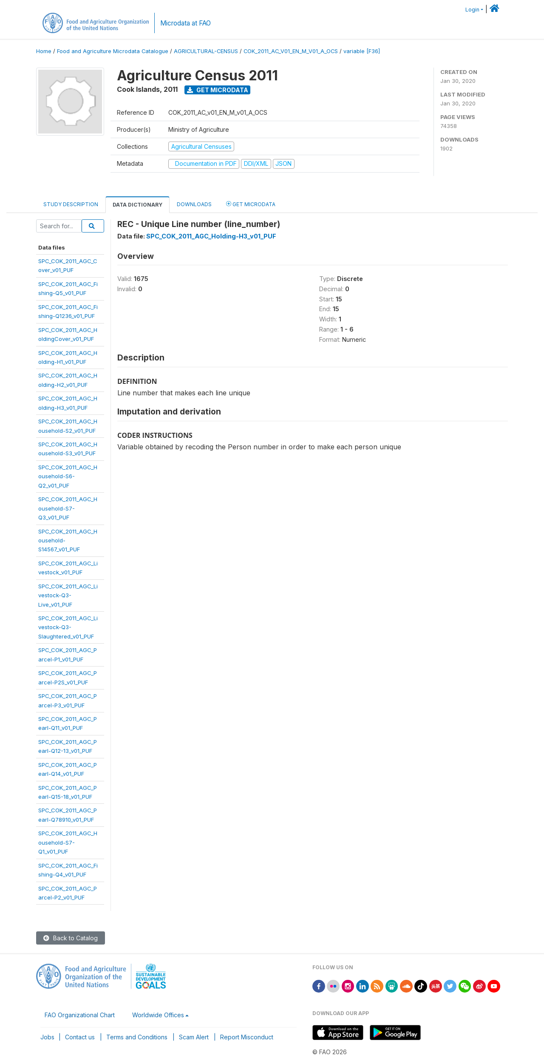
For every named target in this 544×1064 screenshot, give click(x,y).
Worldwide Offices (158, 1015)
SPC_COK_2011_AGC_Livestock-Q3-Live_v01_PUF (68, 595)
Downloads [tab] (194, 204)
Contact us (80, 1037)
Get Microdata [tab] (250, 203)
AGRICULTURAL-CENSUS (206, 51)
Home (43, 51)
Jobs (47, 1037)
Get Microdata (217, 90)
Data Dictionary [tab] (137, 204)
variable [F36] (361, 51)
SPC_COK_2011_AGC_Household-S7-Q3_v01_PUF (67, 508)
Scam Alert (194, 1037)
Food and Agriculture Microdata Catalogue (112, 51)
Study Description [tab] (70, 204)
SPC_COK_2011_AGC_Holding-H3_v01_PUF (211, 236)
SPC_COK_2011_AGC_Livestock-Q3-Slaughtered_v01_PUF (68, 627)
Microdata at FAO (185, 23)
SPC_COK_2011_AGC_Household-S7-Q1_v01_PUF (67, 842)
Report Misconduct (246, 1037)
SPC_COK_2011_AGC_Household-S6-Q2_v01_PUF (67, 476)
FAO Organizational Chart (80, 1015)
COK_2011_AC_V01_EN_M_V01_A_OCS (291, 51)
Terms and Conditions (136, 1037)
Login (472, 9)
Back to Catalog (70, 938)
